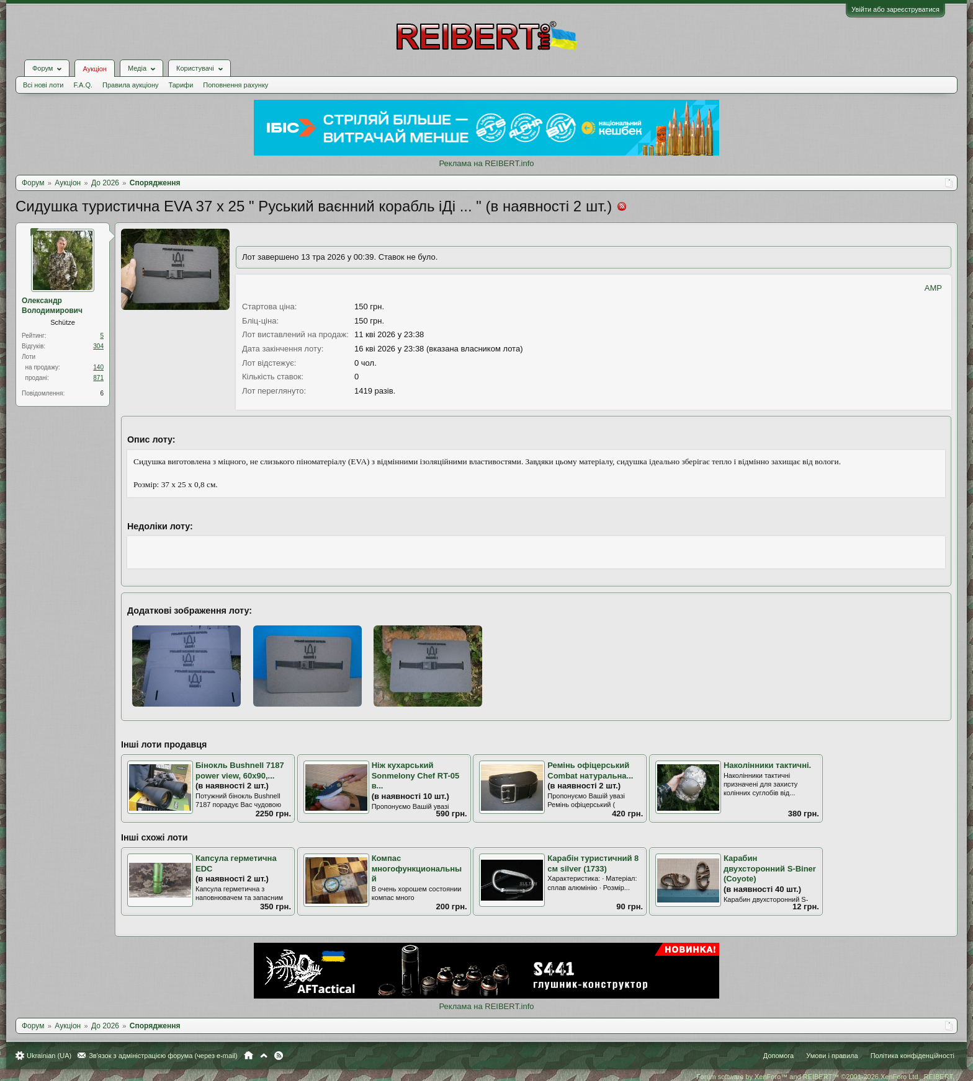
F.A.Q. (82, 85)
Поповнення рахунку (235, 85)
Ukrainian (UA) (49, 1055)
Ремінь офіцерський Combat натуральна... (590, 770)
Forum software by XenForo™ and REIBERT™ (825, 1076)
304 (98, 346)
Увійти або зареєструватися (895, 9)
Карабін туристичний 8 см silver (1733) (593, 863)
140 (98, 367)
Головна (248, 1055)
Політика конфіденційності (912, 1055)
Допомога (778, 1055)
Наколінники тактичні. (767, 765)
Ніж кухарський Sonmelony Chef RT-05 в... (416, 775)
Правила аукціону (130, 85)
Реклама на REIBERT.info (486, 163)
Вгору (263, 1055)
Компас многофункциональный (417, 868)
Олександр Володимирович (52, 305)
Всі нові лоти (43, 85)
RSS (278, 1055)
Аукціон (94, 69)
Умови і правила (832, 1055)
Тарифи (181, 85)
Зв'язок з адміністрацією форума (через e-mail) (163, 1055)
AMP (933, 288)
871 (98, 377)
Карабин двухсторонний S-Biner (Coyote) (770, 868)
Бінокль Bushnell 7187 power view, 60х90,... (239, 770)
